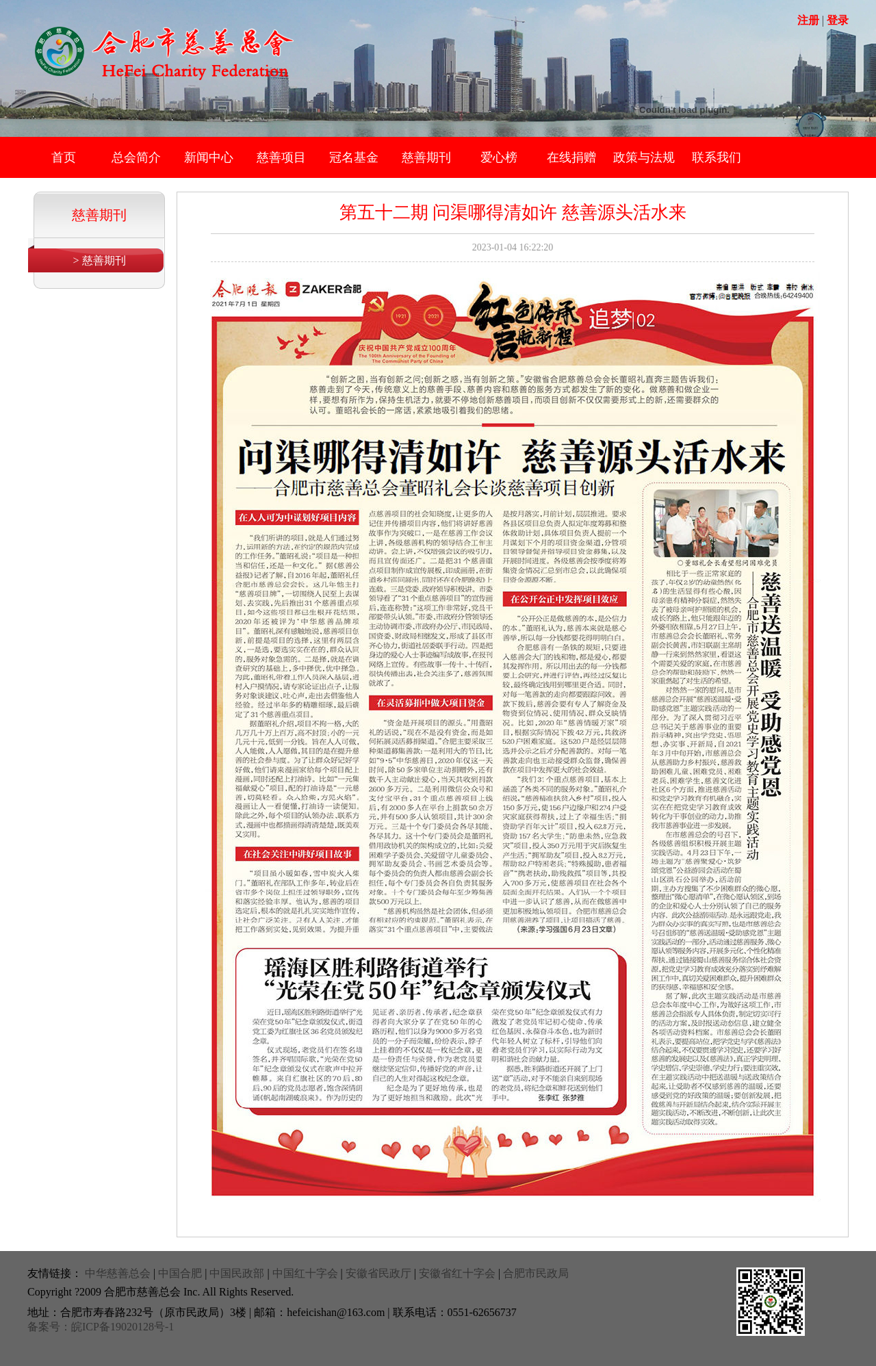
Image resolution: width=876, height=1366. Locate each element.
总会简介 (136, 157)
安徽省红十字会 (457, 1273)
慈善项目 (281, 157)
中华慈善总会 (118, 1273)
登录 (838, 20)
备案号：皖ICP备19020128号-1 (100, 1326)
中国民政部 (236, 1273)
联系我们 (716, 157)
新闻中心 (208, 157)
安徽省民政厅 (378, 1273)
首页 (63, 157)
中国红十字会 (305, 1273)
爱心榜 (498, 157)
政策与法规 (644, 157)
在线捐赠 (571, 157)
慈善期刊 (426, 157)
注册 (808, 20)
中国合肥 (180, 1273)
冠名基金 (353, 157)
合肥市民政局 (536, 1273)
